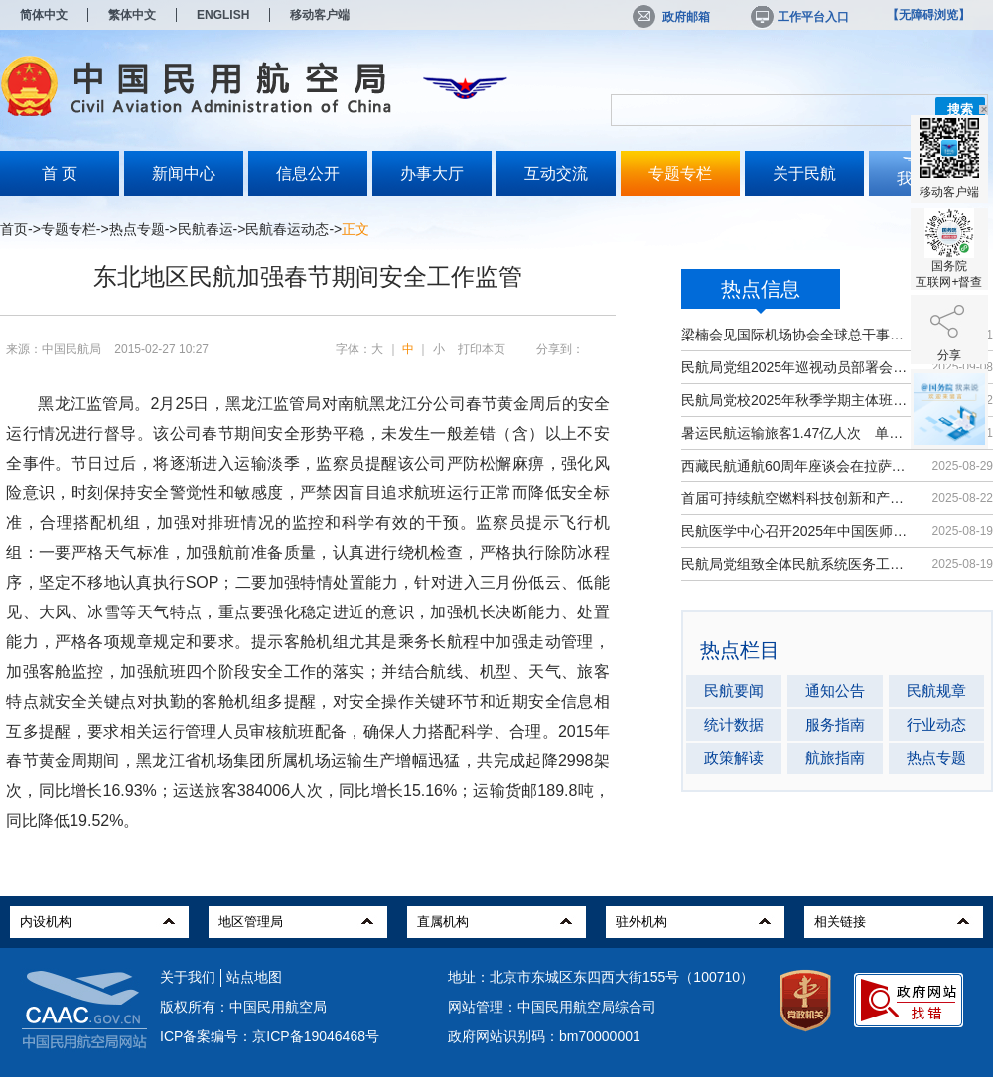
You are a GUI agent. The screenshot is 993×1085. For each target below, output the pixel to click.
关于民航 (804, 173)
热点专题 (137, 229)
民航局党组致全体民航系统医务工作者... (797, 564)
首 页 (59, 173)
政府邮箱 (671, 17)
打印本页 (481, 349)
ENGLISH (223, 15)
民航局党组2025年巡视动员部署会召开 (797, 367)
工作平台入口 (798, 17)
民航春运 (205, 229)
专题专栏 (680, 173)
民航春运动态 (287, 229)
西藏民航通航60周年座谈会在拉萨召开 (797, 466)
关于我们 (187, 977)
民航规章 (936, 690)
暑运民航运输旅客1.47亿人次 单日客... (797, 433)
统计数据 (734, 724)
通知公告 (835, 690)
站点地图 (254, 977)
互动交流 (556, 173)
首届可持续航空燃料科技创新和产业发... (797, 498)
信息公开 (308, 173)
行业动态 (936, 724)
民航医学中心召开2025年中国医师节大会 (797, 531)
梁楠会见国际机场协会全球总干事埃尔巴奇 (797, 334)
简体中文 (44, 15)
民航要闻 (734, 690)
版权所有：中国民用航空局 (243, 1007)
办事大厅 (432, 173)
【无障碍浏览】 (928, 15)
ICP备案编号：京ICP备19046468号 (269, 1036)
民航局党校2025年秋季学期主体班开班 (797, 400)
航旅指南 (835, 757)
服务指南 (835, 724)
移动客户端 (320, 15)
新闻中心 (183, 173)
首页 (14, 229)
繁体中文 (132, 15)
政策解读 (734, 757)
